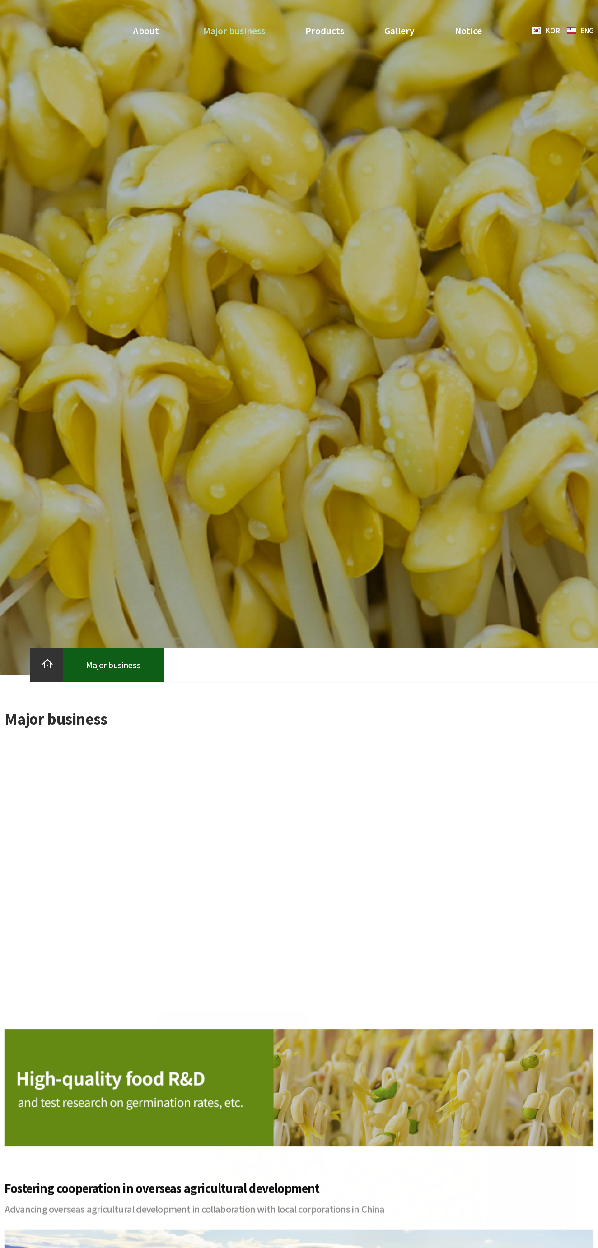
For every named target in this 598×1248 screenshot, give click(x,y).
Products (324, 30)
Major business (234, 30)
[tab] (77, 790)
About (148, 30)
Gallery (399, 30)
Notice (468, 30)
